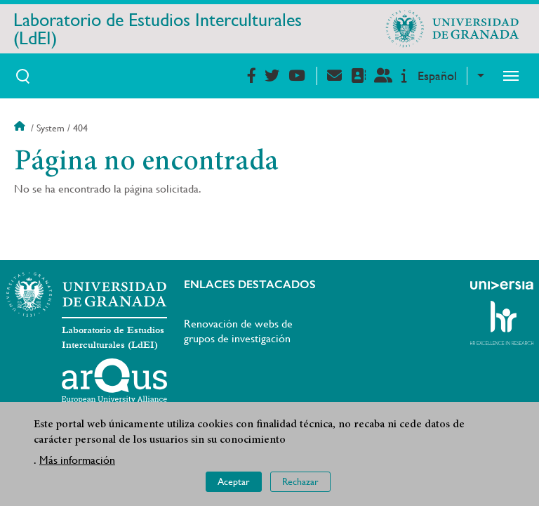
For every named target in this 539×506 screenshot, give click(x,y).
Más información (77, 460)
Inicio (21, 128)
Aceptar (234, 481)
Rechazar (300, 481)
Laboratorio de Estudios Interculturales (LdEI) (157, 29)
